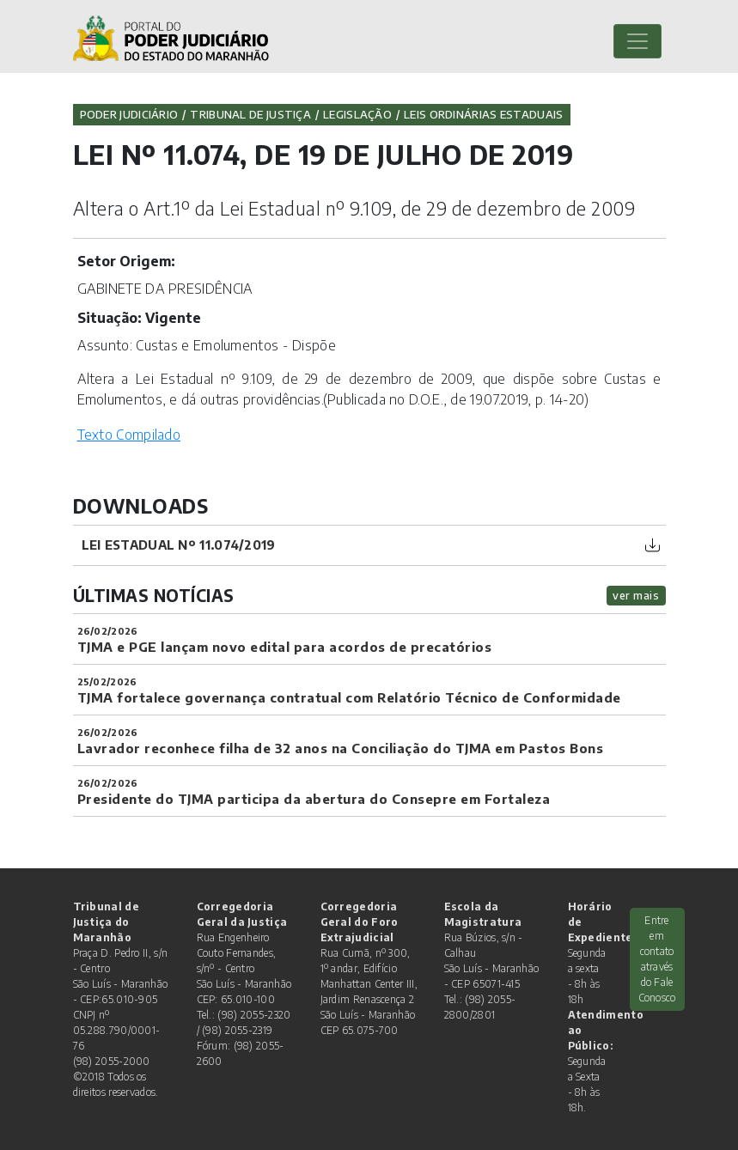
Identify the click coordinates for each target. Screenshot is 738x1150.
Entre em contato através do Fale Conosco (657, 959)
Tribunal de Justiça (250, 114)
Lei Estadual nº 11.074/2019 (179, 544)
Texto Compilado (129, 434)
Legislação (357, 114)
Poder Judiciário (129, 114)
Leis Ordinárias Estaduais (484, 114)
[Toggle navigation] (637, 41)
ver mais (636, 595)
